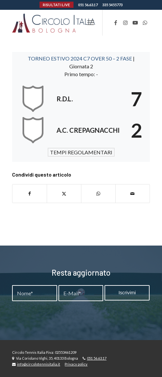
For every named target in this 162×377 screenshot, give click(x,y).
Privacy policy (76, 364)
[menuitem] (90, 22)
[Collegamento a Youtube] (135, 22)
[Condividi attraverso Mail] (133, 193)
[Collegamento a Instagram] (125, 22)
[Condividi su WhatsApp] (98, 193)
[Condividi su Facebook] (29, 193)
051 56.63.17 (88, 5)
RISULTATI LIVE (56, 5)
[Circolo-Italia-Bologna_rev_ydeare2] (67, 22)
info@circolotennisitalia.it (38, 364)
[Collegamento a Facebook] (116, 22)
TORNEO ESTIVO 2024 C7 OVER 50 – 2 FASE (80, 58)
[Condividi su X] (64, 193)
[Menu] (90, 22)
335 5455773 (112, 5)
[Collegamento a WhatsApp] (145, 22)
